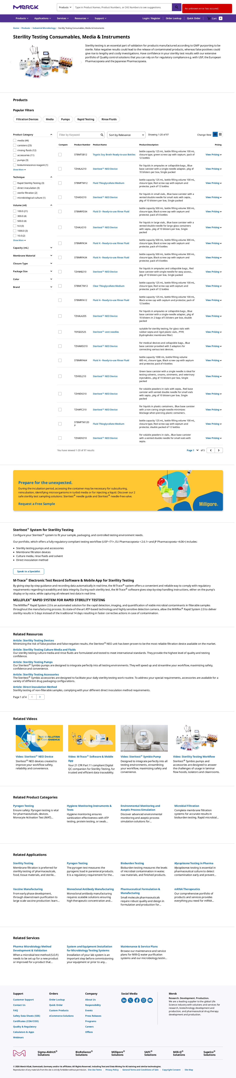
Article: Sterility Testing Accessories (36, 674)
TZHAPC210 (80, 409)
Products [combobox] (64, 7)
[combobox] (119, 7)
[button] (151, 18)
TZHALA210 (80, 168)
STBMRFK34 (80, 243)
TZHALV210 (80, 227)
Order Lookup (173, 18)
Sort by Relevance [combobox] (120, 135)
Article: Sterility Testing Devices (33, 640)
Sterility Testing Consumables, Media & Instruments (81, 28)
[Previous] (10, 62)
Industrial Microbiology (44, 28)
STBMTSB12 (80, 154)
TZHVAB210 (80, 271)
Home (16, 28)
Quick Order (193, 18)
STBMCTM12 (81, 285)
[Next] (81, 62)
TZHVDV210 (80, 393)
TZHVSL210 (80, 376)
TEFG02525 (80, 331)
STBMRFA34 (80, 257)
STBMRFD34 (80, 211)
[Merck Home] (25, 7)
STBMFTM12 (81, 183)
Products (25, 28)
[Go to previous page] (40, 697)
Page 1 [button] (192, 450)
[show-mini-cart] (215, 18)
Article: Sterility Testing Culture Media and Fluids (44, 649)
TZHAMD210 (81, 346)
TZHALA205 (80, 316)
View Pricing (214, 154)
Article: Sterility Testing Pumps (33, 662)
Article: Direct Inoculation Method (35, 687)
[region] (46, 62)
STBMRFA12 (80, 300)
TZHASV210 (80, 197)
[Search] (176, 7)
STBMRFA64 (80, 360)
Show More (19, 169)
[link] (29, 999)
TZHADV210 (80, 438)
